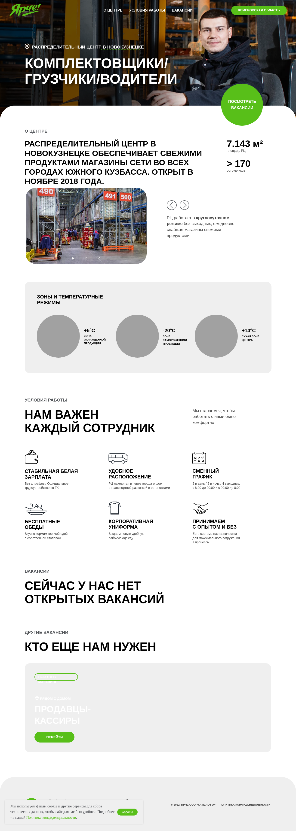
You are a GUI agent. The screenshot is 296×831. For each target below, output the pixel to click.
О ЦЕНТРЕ (112, 10)
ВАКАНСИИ (182, 10)
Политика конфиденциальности (245, 804)
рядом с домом (55, 698)
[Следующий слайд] (287, 222)
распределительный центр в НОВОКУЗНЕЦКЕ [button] (88, 47)
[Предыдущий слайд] (8, 222)
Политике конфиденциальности (51, 817)
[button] (27, 46)
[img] (172, 205)
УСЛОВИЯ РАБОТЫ (147, 10)
